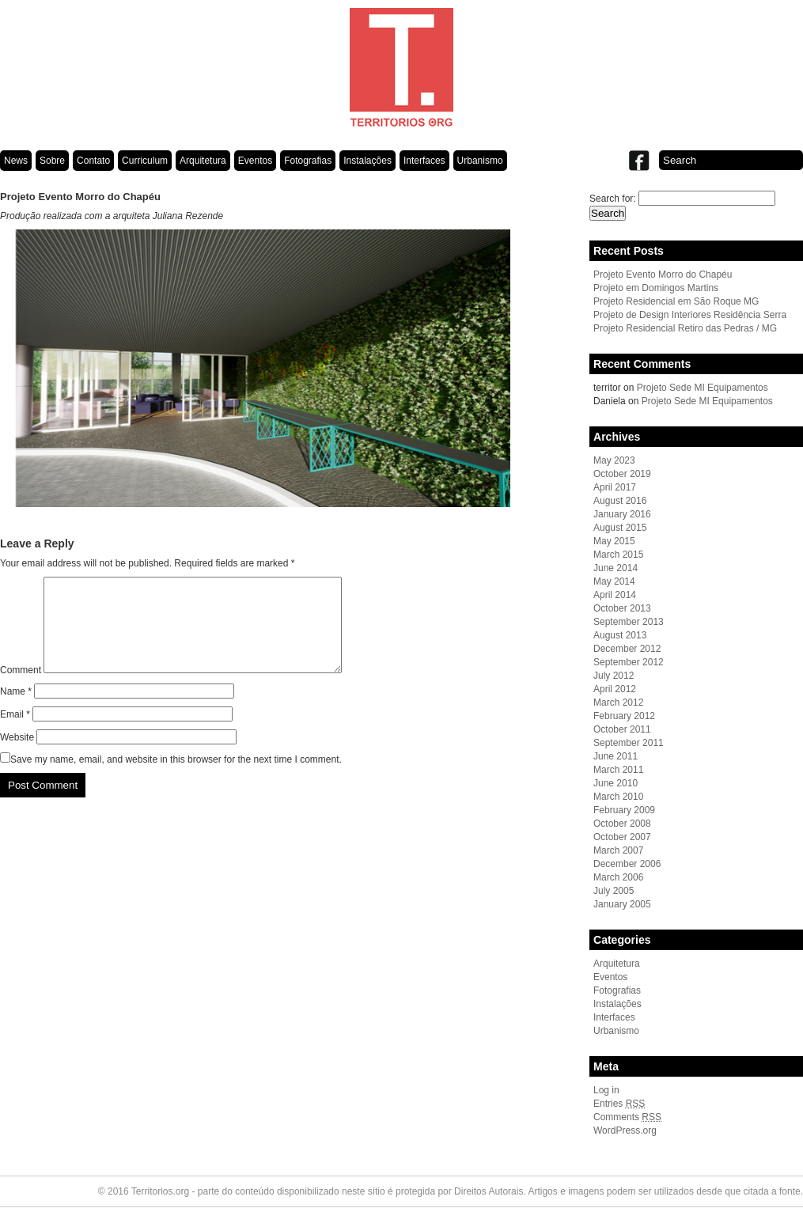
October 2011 (622, 729)
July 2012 (613, 675)
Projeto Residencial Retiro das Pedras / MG (685, 328)
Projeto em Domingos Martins (655, 287)
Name (16, 710)
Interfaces (424, 160)
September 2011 (628, 742)
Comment (20, 689)
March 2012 (618, 702)
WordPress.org (625, 1130)
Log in (606, 1090)
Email (15, 733)
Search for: (612, 198)
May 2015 (614, 541)
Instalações (367, 160)
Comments (627, 1117)
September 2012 (628, 662)
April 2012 (614, 689)
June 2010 (615, 783)
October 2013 (622, 608)
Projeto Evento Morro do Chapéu (662, 274)
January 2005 (622, 904)
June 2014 (615, 568)
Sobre (52, 160)
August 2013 (619, 635)
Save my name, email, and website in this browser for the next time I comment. (176, 778)
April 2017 (614, 487)
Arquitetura (203, 160)
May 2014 (614, 581)
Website (17, 756)
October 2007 (622, 837)
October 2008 (622, 823)
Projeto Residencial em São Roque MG (676, 301)
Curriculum (145, 160)
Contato (93, 160)
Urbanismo (480, 160)
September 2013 (628, 621)
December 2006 (627, 863)
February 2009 (624, 810)
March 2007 (618, 850)
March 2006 (618, 877)
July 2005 (613, 890)
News (16, 160)
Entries (619, 1103)
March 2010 (618, 796)
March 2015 (618, 554)
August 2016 (619, 500)
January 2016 (622, 514)
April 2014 (614, 594)
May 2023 (614, 460)
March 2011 (618, 769)
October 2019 (622, 473)
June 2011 (615, 756)
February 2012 (624, 715)
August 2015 (619, 527)
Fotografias (307, 160)
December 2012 (627, 648)
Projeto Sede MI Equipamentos (702, 387)
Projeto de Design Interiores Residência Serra (689, 314)
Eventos (255, 160)
